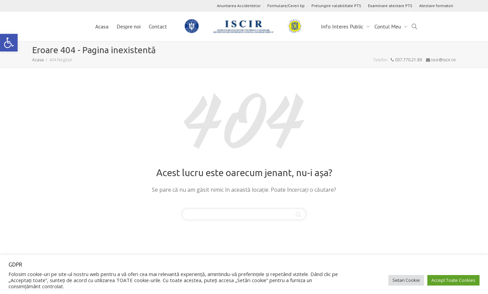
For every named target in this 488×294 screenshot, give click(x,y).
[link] (9, 42)
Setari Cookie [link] (406, 280)
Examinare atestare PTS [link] (390, 5)
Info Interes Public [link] (343, 26)
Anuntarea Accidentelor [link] (239, 5)
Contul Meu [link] (388, 26)
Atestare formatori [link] (436, 5)
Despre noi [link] (129, 26)
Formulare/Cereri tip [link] (286, 5)
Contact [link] (158, 26)
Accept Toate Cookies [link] (453, 280)
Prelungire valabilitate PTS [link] (336, 5)
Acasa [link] (101, 26)
